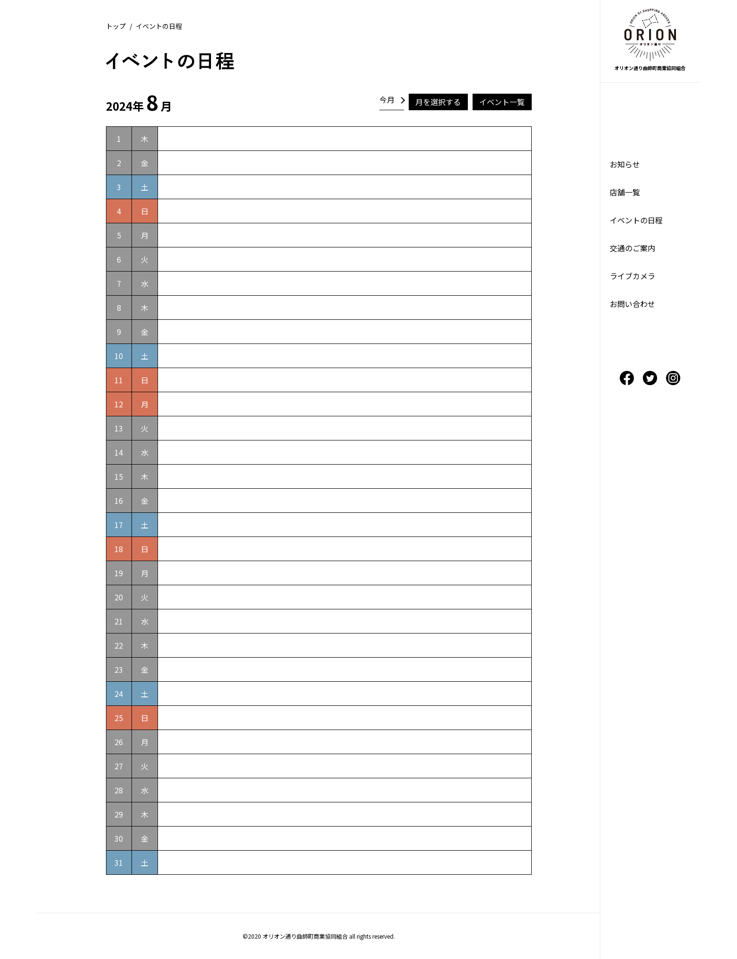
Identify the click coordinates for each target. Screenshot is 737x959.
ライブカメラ (632, 276)
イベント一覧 (502, 101)
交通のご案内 (632, 248)
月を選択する (438, 101)
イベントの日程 (636, 220)
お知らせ (625, 164)
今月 (387, 99)
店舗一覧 (625, 192)
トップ (116, 26)
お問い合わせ (632, 303)
